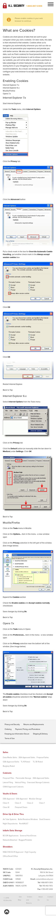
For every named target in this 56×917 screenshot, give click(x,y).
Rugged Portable (25, 840)
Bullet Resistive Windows (28, 819)
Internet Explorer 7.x (11, 85)
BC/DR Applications (11, 835)
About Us (40, 898)
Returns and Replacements (33, 724)
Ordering (8, 729)
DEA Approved (8, 799)
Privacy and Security (12, 724)
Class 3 (18, 803)
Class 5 (6, 803)
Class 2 (30, 803)
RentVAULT (23, 823)
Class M (6, 807)
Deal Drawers (44, 819)
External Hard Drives (28, 835)
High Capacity (30, 852)
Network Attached (10, 840)
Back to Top (8, 390)
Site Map (20, 898)
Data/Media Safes (10, 757)
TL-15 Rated (25, 762)
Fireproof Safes (43, 757)
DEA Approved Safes (27, 757)
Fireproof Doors (21, 807)
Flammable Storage (23, 778)
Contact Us (50, 898)
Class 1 (42, 803)
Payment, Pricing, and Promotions (27, 729)
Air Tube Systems (9, 819)
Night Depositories (10, 823)
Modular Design (35, 799)
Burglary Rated (9, 766)
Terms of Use (9, 738)
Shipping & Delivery (40, 734)
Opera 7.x (7, 93)
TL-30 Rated (38, 762)
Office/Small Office (10, 856)
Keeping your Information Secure (17, 734)
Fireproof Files (8, 778)
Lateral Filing (8, 782)
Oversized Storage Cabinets (38, 782)
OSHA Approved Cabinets (13, 787)
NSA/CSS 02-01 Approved (13, 852)
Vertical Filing (20, 782)
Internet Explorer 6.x (11, 88)
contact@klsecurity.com (44, 879)
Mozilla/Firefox (9, 91)
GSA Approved (21, 799)
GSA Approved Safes (11, 762)
